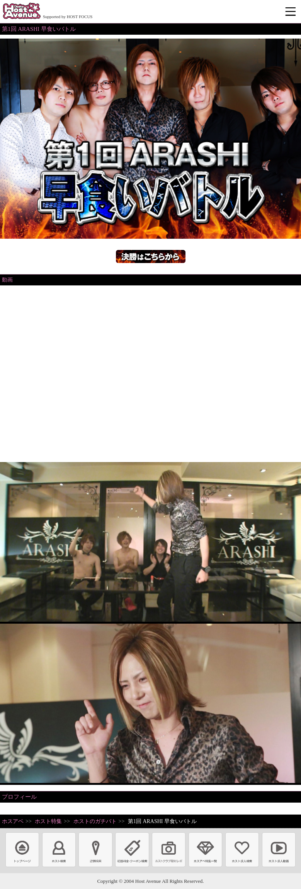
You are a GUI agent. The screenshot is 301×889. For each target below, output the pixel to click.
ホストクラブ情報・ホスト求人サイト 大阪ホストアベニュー (21, 11)
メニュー (291, 12)
